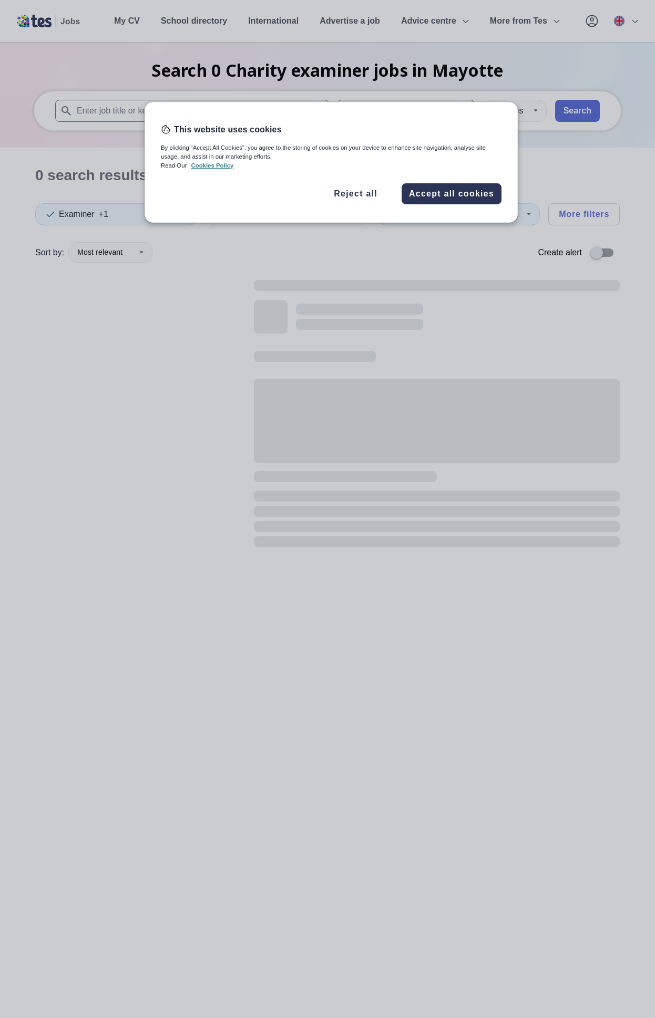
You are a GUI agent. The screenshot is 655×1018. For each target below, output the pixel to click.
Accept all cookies (451, 193)
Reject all (355, 193)
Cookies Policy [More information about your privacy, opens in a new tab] (212, 165)
